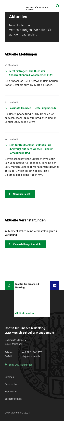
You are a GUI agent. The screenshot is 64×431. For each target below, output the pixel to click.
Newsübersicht (21, 194)
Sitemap (9, 377)
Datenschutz (12, 384)
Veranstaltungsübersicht (27, 244)
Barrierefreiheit (13, 398)
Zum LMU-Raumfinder (21, 364)
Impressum (11, 391)
